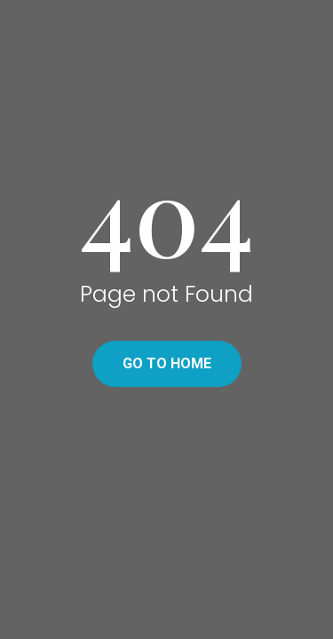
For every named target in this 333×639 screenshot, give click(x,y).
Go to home (167, 363)
